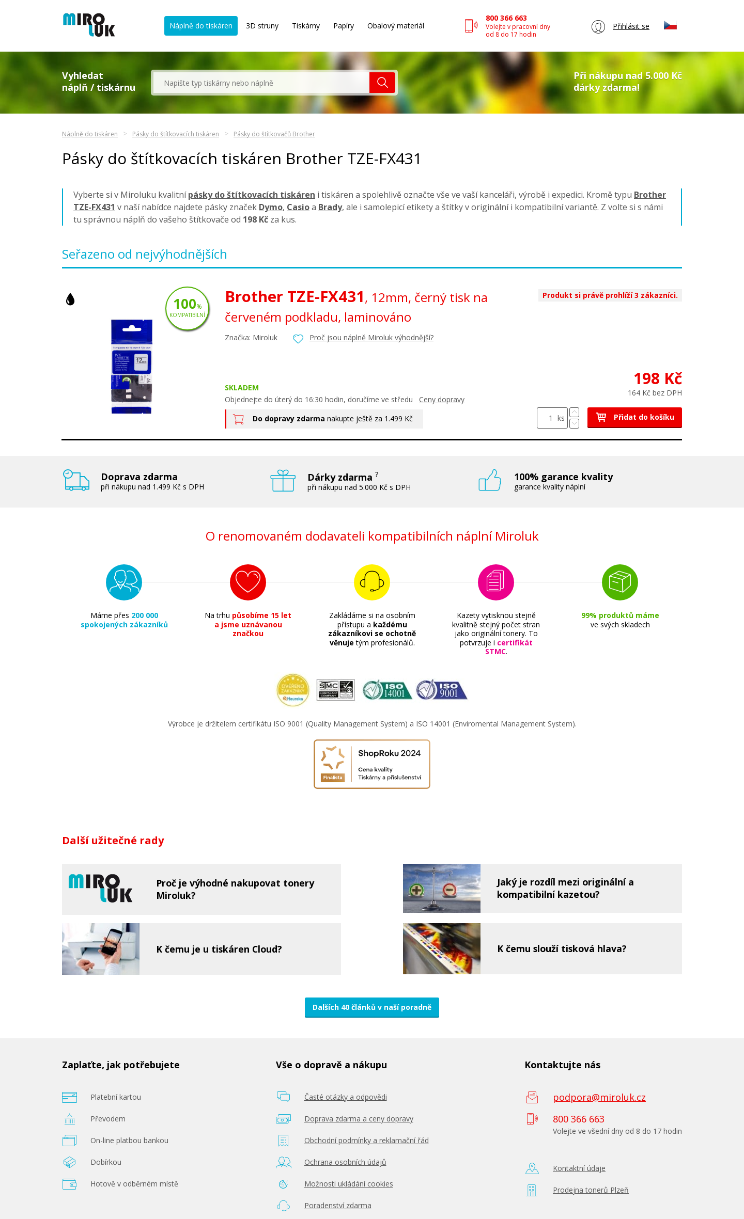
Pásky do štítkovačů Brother (274, 134)
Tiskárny (306, 25)
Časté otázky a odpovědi (345, 1097)
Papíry (343, 25)
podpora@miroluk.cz (599, 1097)
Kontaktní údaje (579, 1168)
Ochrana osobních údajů (345, 1162)
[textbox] (261, 82)
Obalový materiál (395, 25)
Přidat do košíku (634, 417)
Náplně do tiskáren (201, 25)
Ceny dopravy (441, 399)
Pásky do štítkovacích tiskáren (175, 134)
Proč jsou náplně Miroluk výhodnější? (371, 337)
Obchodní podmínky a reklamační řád (366, 1140)
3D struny (262, 25)
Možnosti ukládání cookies (348, 1184)
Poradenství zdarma (337, 1205)
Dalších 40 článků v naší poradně (372, 1007)
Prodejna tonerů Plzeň (591, 1190)
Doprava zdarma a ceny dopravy (358, 1118)
